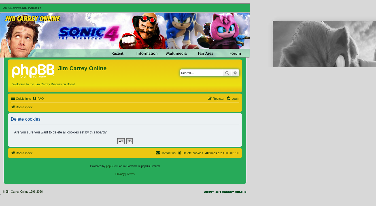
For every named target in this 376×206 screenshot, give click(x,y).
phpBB (110, 166)
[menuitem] (38, 98)
